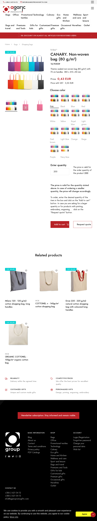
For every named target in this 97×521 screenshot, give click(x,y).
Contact (31, 443)
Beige (85, 133)
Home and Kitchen (59, 455)
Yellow (64, 115)
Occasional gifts (65, 27)
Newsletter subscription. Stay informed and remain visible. (48, 415)
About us (32, 440)
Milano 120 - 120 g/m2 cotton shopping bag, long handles (17, 303)
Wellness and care (77, 16)
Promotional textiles (27, 16)
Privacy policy (33, 449)
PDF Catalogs (34, 452)
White (54, 115)
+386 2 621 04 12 (13, 492)
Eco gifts (58, 16)
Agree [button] (84, 514)
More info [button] (14, 517)
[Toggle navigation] (92, 2)
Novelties (76, 25)
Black (64, 100)
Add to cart (61, 224)
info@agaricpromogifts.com (17, 498)
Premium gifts (55, 27)
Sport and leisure (58, 461)
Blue (75, 100)
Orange (75, 133)
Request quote (84, 224)
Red (85, 100)
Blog (30, 437)
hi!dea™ (54, 49)
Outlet (87, 25)
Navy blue (64, 151)
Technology (38, 14)
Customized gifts (45, 27)
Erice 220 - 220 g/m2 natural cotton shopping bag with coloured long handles (77, 305)
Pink (54, 100)
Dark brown (54, 135)
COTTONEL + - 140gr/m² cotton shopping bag (47, 305)
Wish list (77, 449)
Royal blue (75, 117)
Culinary (50, 14)
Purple (54, 151)
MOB (37, 301)
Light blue (64, 133)
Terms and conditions (37, 446)
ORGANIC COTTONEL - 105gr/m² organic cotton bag (16, 359)
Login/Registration (81, 437)
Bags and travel (9, 27)
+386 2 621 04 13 (13, 495)
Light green (85, 117)
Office (16, 14)
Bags (8, 14)
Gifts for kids (33, 27)
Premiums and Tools (20, 27)
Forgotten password (82, 440)
